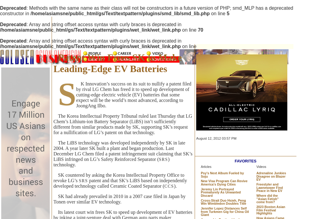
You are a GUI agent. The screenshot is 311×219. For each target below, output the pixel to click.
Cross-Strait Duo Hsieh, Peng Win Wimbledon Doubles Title (223, 202)
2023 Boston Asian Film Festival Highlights (270, 210)
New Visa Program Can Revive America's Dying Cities (224, 182)
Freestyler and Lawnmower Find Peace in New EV (269, 187)
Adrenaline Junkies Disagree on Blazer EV (271, 176)
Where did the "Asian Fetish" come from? (267, 199)
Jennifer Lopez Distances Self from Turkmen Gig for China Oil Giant (225, 212)
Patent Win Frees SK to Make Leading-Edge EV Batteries (117, 63)
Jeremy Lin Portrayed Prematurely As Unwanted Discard (221, 192)
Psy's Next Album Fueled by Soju (222, 174)
